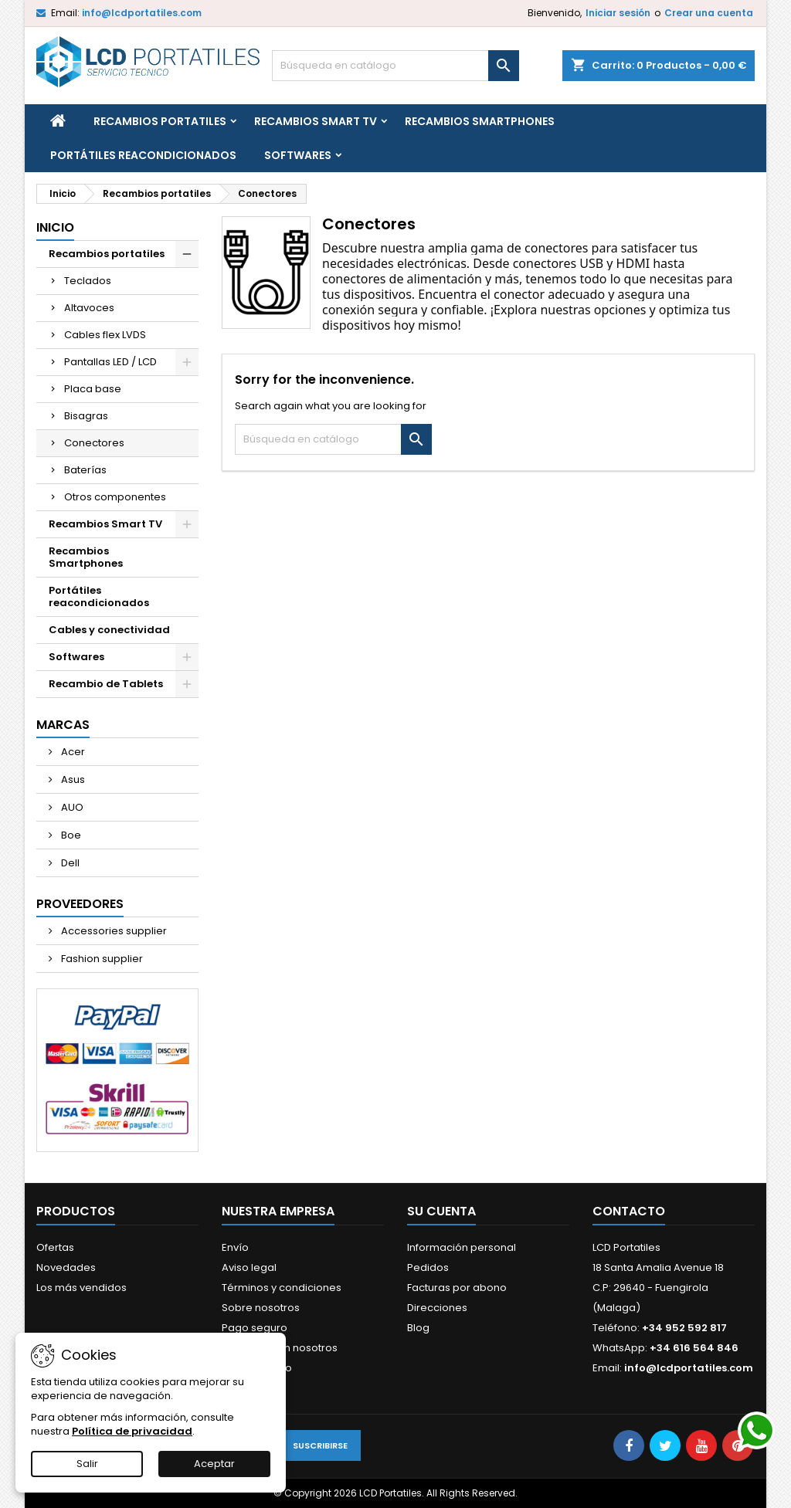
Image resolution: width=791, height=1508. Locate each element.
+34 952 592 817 (684, 1327)
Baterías (85, 470)
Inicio (55, 227)
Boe (70, 835)
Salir (87, 1463)
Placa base (92, 388)
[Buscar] (395, 65)
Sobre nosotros (261, 1307)
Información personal (461, 1247)
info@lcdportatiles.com (142, 12)
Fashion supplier (101, 958)
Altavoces (89, 307)
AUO (71, 807)
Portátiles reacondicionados (143, 155)
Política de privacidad (132, 1431)
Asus (72, 779)
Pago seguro (254, 1327)
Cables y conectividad (109, 629)
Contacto (628, 1211)
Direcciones (437, 1307)
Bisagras (86, 415)
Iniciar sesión (618, 12)
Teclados (87, 280)
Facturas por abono (457, 1287)
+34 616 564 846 (694, 1347)
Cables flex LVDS (105, 334)
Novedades (66, 1267)
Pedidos (428, 1267)
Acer (72, 751)
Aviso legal (249, 1267)
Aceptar (214, 1463)
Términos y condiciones (281, 1287)
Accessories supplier (113, 930)
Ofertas (55, 1247)
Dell (69, 863)
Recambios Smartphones (480, 121)
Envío (235, 1247)
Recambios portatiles (159, 121)
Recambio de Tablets (106, 683)
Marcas (63, 725)
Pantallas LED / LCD (110, 361)
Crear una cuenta (708, 12)
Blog (418, 1327)
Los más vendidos (81, 1287)
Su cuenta (441, 1211)
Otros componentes (115, 497)
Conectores (94, 442)
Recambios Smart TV (315, 121)
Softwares (297, 155)
